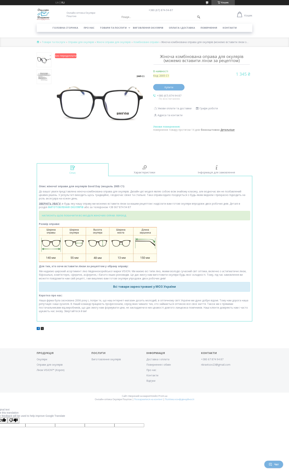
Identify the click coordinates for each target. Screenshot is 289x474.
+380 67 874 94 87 (212, 359)
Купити (168, 87)
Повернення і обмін (158, 364)
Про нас (89, 27)
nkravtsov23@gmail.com (215, 364)
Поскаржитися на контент (148, 399)
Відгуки (150, 380)
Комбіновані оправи (146, 42)
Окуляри (42, 359)
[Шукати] (199, 17)
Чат (274, 464)
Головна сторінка (65, 27)
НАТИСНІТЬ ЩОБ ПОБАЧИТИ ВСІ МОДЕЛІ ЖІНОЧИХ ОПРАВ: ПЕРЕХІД (84, 215)
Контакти (230, 27)
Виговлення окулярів (148, 27)
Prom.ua (163, 396)
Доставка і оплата (157, 359)
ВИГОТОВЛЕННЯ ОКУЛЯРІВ (65, 207)
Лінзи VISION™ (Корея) (51, 370)
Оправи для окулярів (81, 42)
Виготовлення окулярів (106, 359)
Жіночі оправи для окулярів (114, 42)
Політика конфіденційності (179, 399)
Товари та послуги (113, 27)
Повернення (209, 27)
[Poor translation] (13, 420)
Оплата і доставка (182, 27)
